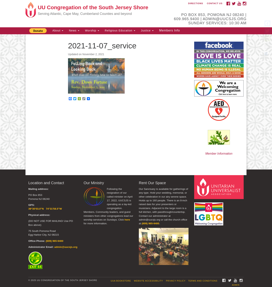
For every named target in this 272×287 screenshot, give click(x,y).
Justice (147, 30)
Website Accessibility (148, 281)
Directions (195, 3)
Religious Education (120, 30)
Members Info (169, 30)
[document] (136, 101)
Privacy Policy (176, 281)
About (57, 30)
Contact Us (215, 3)
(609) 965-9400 (54, 241)
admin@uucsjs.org (65, 247)
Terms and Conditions (202, 281)
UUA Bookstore (121, 281)
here (127, 219)
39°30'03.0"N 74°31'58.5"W (45, 208)
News (74, 30)
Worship (92, 30)
